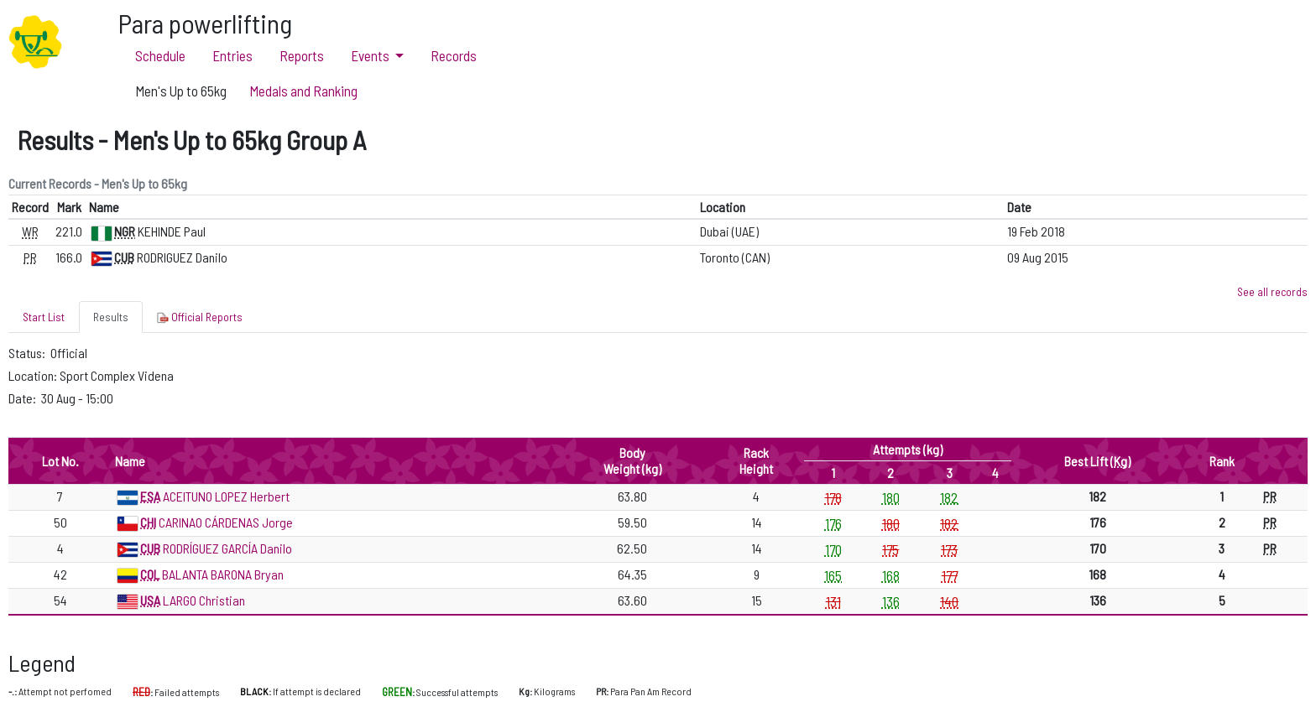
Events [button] (371, 55)
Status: (28, 352)
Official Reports (200, 317)
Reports (301, 55)
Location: (34, 375)
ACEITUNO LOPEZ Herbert (226, 496)
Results (110, 316)
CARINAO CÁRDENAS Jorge (226, 522)
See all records (1272, 291)
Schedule (160, 55)
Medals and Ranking (303, 90)
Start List (44, 316)
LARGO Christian (204, 600)
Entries (232, 55)
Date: (23, 398)
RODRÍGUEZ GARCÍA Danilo (227, 548)
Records (454, 55)
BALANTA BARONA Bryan (223, 574)
